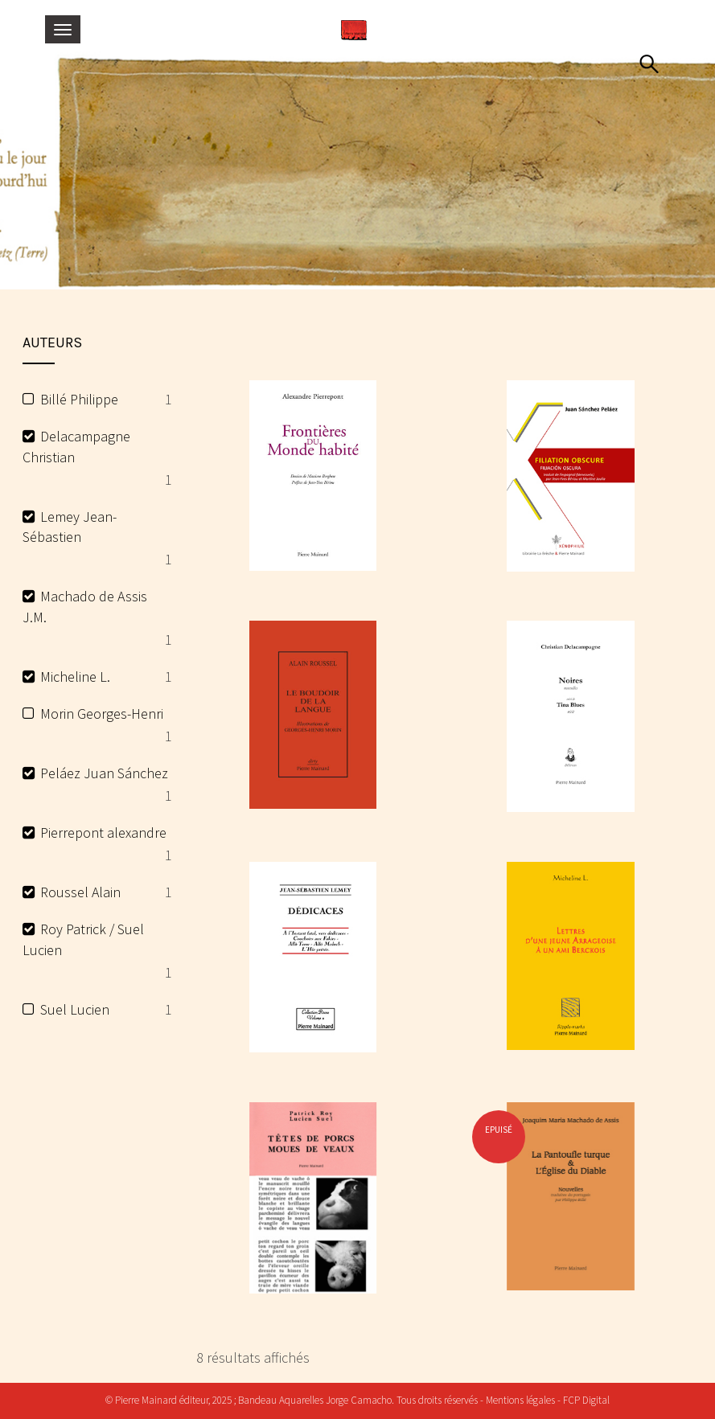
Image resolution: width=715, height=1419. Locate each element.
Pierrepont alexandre (103, 832)
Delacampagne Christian (76, 446)
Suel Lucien (74, 1009)
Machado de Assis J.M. (85, 606)
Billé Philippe (79, 399)
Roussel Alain (80, 892)
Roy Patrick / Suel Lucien (83, 939)
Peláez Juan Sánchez (104, 773)
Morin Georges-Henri (101, 713)
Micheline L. (75, 676)
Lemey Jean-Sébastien (70, 527)
